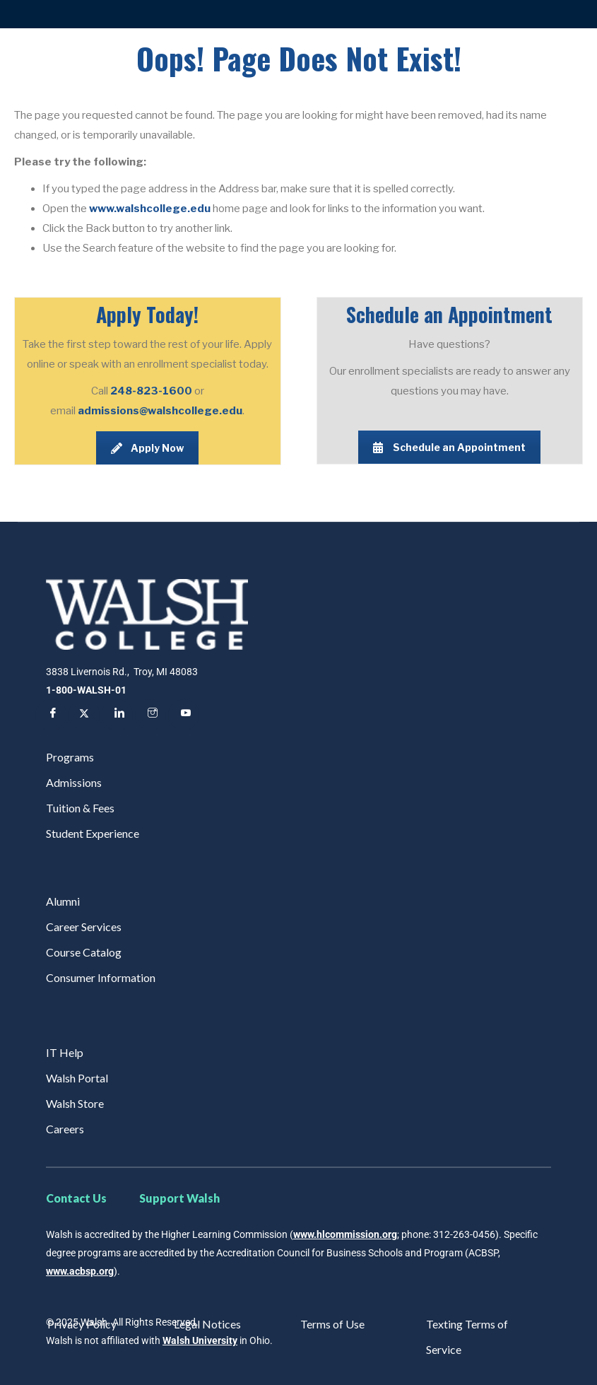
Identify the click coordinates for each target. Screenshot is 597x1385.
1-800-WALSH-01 (86, 690)
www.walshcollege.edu (150, 208)
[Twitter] (84, 714)
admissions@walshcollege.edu (160, 410)
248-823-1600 (152, 391)
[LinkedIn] (117, 714)
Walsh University (199, 1340)
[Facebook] (50, 714)
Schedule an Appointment (449, 447)
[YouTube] (183, 714)
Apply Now (147, 448)
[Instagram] (150, 714)
